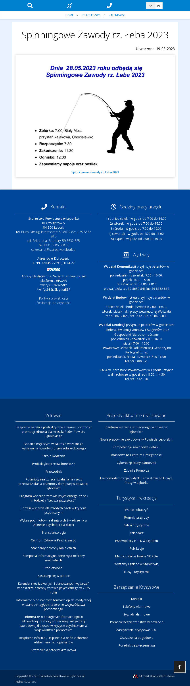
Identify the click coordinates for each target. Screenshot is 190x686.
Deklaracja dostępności (53, 303)
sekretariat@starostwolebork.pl (53, 249)
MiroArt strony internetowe (153, 676)
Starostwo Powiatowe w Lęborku (60, 676)
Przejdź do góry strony (180, 667)
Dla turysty (91, 15)
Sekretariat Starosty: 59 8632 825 (56, 241)
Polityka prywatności (53, 298)
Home (69, 15)
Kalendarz (117, 15)
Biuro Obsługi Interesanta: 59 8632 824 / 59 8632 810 (56, 234)
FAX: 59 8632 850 (56, 245)
